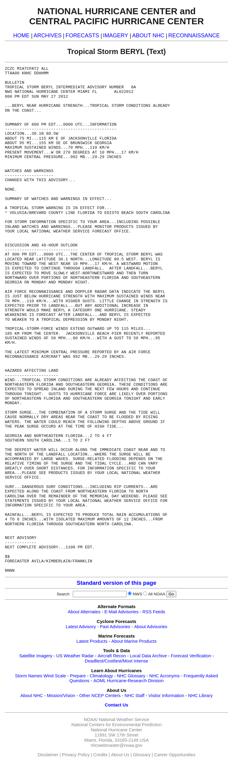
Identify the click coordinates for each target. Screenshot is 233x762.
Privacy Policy (75, 754)
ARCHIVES (48, 35)
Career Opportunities (174, 754)
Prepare (78, 675)
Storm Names (28, 675)
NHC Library (200, 695)
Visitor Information (166, 695)
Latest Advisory (81, 626)
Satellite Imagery (35, 655)
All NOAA (156, 594)
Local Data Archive (148, 655)
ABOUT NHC (148, 35)
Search (64, 594)
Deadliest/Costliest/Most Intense (116, 661)
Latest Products (91, 641)
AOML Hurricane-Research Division (128, 680)
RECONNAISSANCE (194, 35)
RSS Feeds (154, 611)
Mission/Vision (61, 695)
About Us (120, 754)
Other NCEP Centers (100, 695)
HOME (21, 35)
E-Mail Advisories (121, 611)
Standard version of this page (116, 583)
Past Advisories (115, 626)
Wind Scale (54, 675)
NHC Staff (134, 695)
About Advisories (150, 626)
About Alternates (84, 611)
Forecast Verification (191, 655)
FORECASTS (82, 35)
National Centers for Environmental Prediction (116, 724)
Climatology (101, 675)
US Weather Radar (75, 655)
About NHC (31, 695)
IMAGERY (115, 35)
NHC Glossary (131, 675)
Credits (100, 754)
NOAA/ (91, 719)
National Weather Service (124, 719)
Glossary (141, 754)
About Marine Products (134, 641)
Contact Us (116, 705)
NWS (137, 594)
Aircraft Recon (112, 655)
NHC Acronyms (164, 675)
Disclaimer (48, 754)
